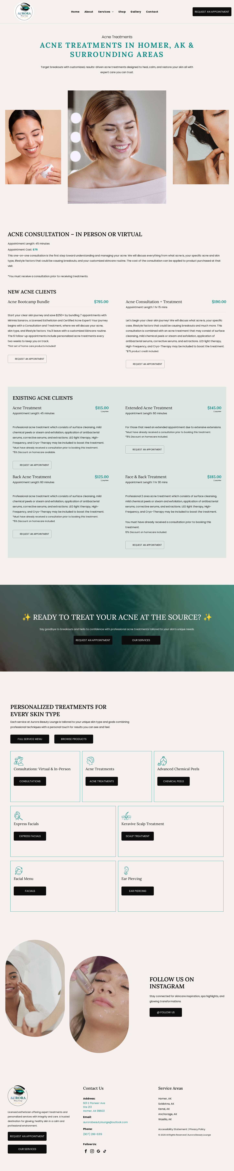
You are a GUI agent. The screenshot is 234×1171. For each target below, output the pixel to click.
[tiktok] (105, 1152)
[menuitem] (75, 12)
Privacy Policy (197, 1129)
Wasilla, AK (165, 1119)
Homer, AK (165, 1098)
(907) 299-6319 (92, 1134)
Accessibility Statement (172, 1129)
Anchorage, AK (167, 1114)
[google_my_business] (98, 1152)
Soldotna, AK (166, 1104)
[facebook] (86, 1152)
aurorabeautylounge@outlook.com (105, 1122)
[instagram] (92, 1152)
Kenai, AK (164, 1109)
